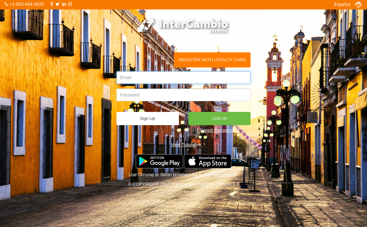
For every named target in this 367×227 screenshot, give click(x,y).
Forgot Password (217, 130)
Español (342, 4)
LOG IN (219, 118)
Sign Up (147, 118)
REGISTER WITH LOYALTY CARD (212, 59)
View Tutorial (183, 144)
